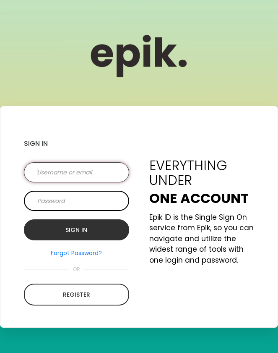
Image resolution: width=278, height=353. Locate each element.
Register (76, 294)
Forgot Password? (76, 253)
